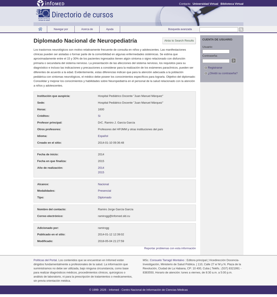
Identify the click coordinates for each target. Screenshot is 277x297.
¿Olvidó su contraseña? (221, 73)
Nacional (103, 184)
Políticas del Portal (45, 260)
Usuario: (207, 46)
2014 (101, 167)
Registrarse (213, 67)
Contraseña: (210, 55)
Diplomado (104, 197)
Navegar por (61, 29)
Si (99, 115)
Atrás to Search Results (179, 40)
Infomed (114, 289)
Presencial (104, 190)
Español (103, 136)
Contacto (184, 3)
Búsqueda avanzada (180, 29)
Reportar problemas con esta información (170, 248)
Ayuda (109, 29)
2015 (101, 172)
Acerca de (87, 29)
